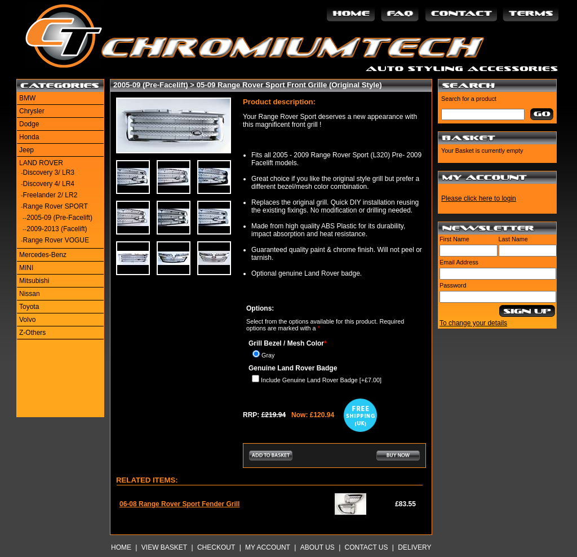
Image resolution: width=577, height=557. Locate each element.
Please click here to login (478, 198)
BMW (27, 98)
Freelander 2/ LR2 (50, 195)
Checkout (216, 547)
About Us (317, 547)
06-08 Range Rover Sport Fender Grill (179, 504)
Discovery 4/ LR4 (48, 184)
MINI (26, 268)
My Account (267, 547)
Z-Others (32, 333)
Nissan (29, 294)
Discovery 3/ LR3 (48, 172)
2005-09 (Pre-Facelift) (59, 218)
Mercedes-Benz (42, 255)
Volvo (27, 320)
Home (121, 547)
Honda (29, 137)
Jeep (26, 150)
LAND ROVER (41, 163)
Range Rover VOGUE (56, 240)
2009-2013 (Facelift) (56, 229)
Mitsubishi (34, 281)
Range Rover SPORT (55, 206)
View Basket (164, 547)
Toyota (29, 307)
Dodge (29, 124)
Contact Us (366, 547)
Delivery (414, 547)
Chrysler (32, 111)
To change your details (473, 323)
